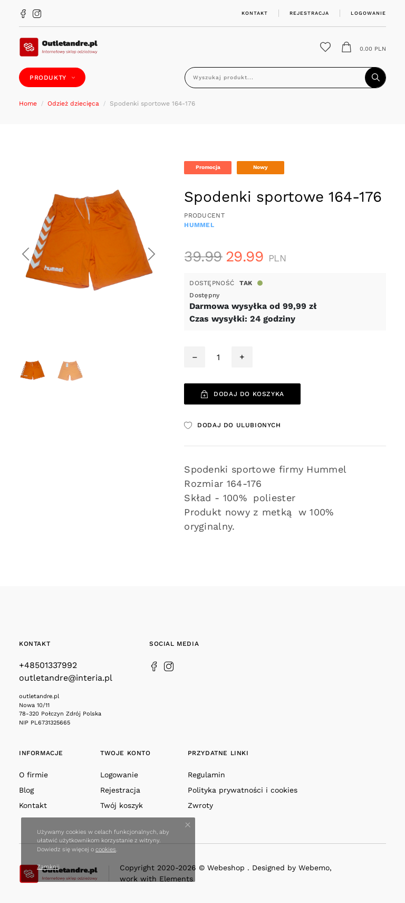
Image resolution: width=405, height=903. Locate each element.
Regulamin (206, 774)
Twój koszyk (121, 805)
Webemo (314, 867)
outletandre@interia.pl (65, 678)
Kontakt (255, 13)
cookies (105, 849)
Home (28, 103)
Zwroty (200, 805)
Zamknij (48, 866)
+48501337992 (48, 665)
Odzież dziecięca (73, 103)
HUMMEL (199, 225)
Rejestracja (309, 13)
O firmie (33, 774)
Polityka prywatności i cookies (242, 790)
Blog (26, 790)
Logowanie (368, 13)
